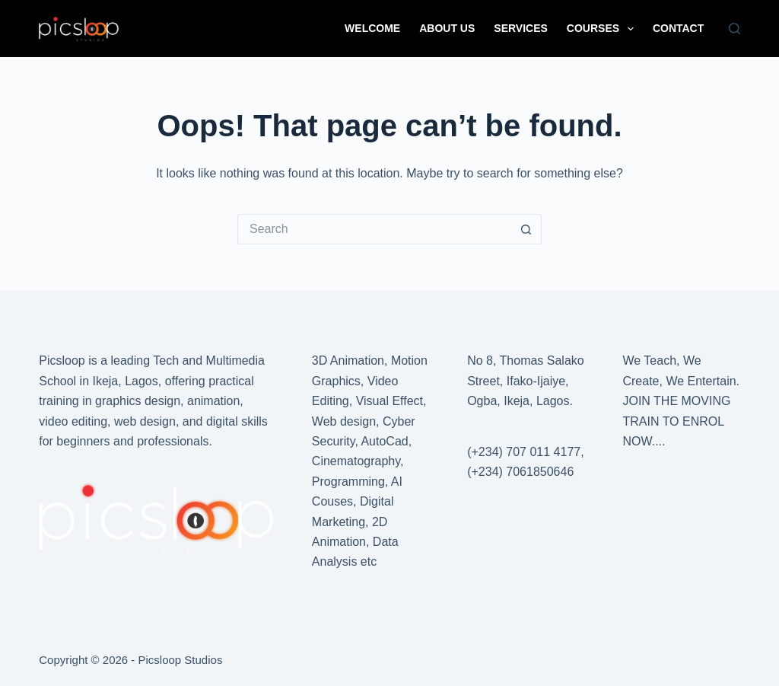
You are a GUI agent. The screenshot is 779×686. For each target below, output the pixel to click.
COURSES (603, 29)
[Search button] (526, 229)
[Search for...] (374, 229)
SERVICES (521, 28)
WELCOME (372, 28)
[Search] (734, 28)
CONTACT (678, 28)
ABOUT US (447, 28)
